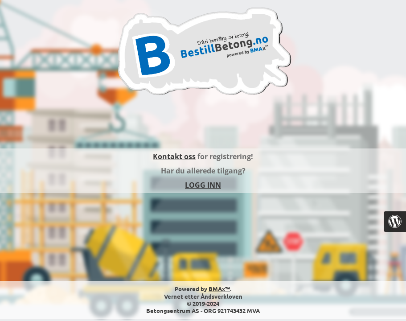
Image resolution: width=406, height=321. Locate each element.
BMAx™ (219, 288)
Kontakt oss (174, 156)
